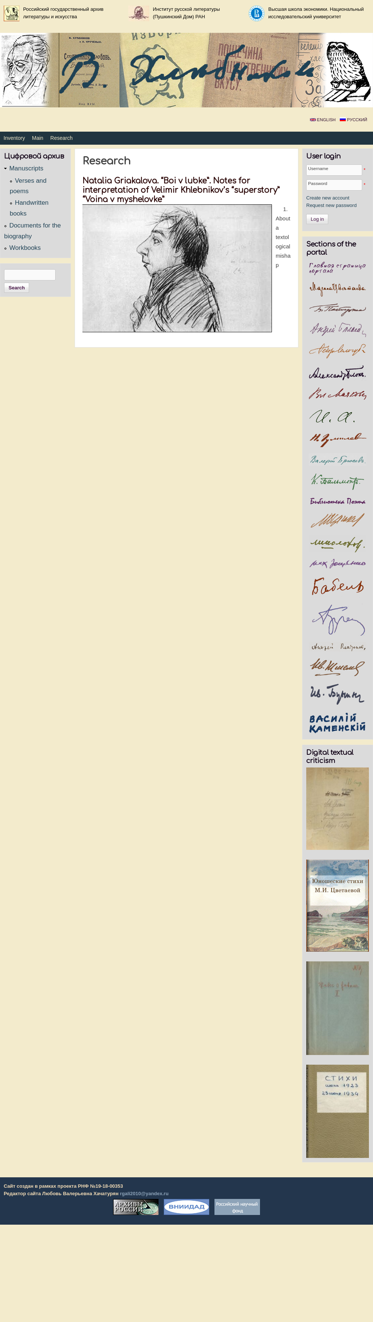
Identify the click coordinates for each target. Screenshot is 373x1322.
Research (61, 138)
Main (37, 138)
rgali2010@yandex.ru (144, 1193)
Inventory (14, 138)
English (323, 119)
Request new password (331, 205)
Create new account (328, 198)
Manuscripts (26, 168)
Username (318, 168)
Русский (353, 119)
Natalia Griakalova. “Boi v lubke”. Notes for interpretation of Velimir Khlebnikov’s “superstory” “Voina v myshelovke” (181, 190)
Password (317, 183)
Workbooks (25, 247)
